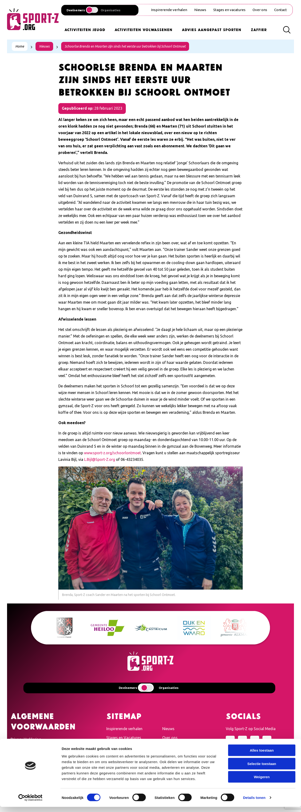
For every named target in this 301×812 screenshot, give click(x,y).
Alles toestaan (262, 755)
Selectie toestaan (261, 769)
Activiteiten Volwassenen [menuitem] (143, 29)
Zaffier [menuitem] (259, 29)
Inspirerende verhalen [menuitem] (169, 10)
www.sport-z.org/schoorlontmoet (112, 453)
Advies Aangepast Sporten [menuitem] (211, 29)
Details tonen (254, 803)
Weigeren (261, 782)
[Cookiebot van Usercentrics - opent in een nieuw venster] (30, 802)
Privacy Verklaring (26, 739)
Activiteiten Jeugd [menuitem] (84, 29)
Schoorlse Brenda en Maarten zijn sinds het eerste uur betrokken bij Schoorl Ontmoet (125, 46)
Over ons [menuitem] (260, 10)
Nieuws (44, 46)
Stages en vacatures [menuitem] (229, 10)
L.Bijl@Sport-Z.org (99, 459)
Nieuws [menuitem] (200, 10)
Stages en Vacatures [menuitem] (123, 738)
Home (19, 46)
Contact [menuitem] (280, 10)
